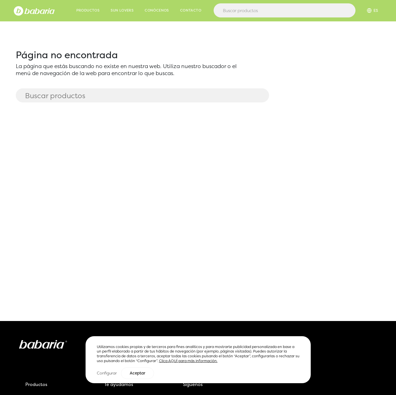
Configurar (107, 373)
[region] (198, 359)
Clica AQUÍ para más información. (188, 360)
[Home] (34, 10)
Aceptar (137, 373)
